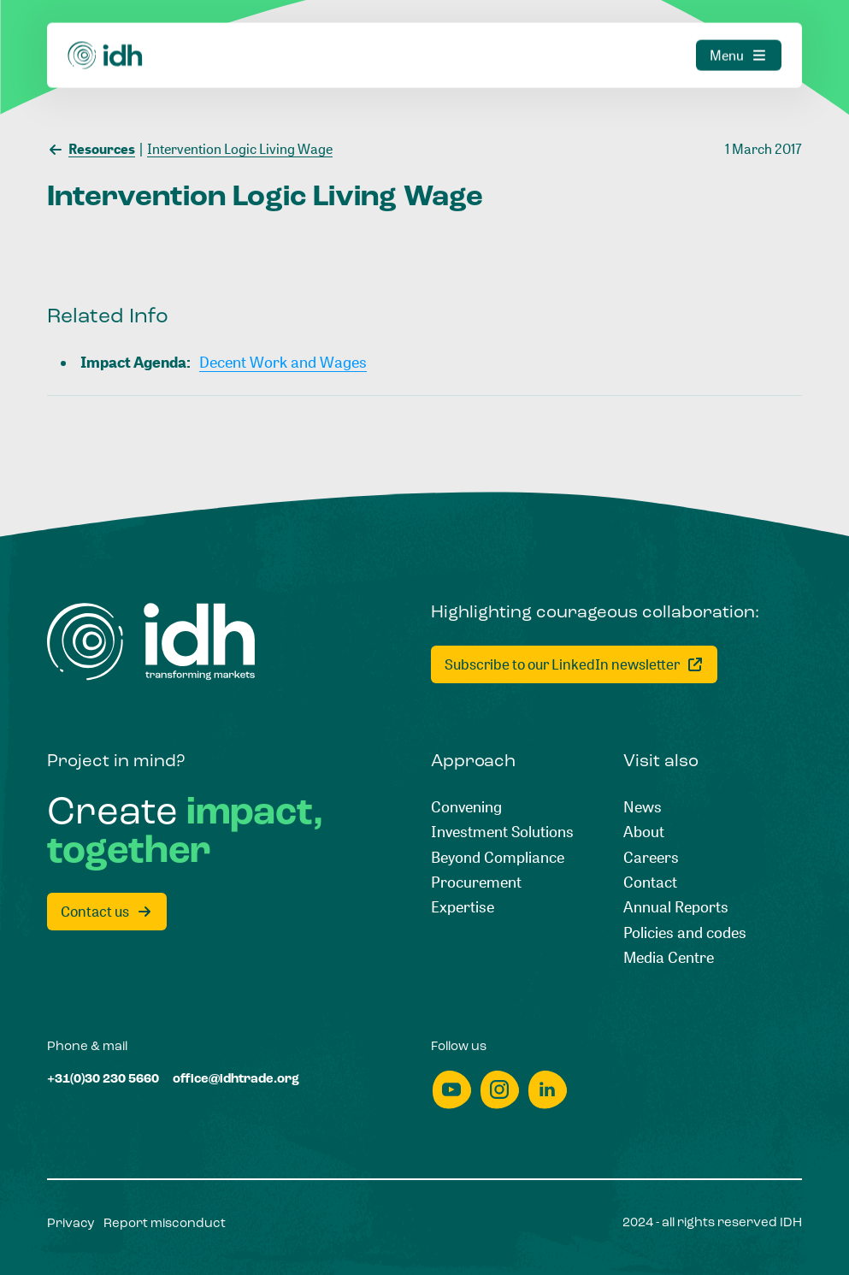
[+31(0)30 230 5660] (103, 1080)
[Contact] (650, 882)
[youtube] (451, 1090)
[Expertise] (462, 906)
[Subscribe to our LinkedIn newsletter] (574, 664)
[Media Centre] (668, 957)
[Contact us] (107, 911)
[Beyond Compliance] (497, 857)
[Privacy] (71, 1224)
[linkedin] (547, 1090)
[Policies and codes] (684, 932)
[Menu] (738, 31)
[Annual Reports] (675, 906)
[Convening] (466, 806)
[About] (643, 831)
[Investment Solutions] (502, 831)
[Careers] (651, 857)
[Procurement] (476, 882)
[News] (642, 806)
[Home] (106, 31)
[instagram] (499, 1090)
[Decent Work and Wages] (283, 362)
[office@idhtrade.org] (236, 1080)
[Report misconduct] (164, 1224)
